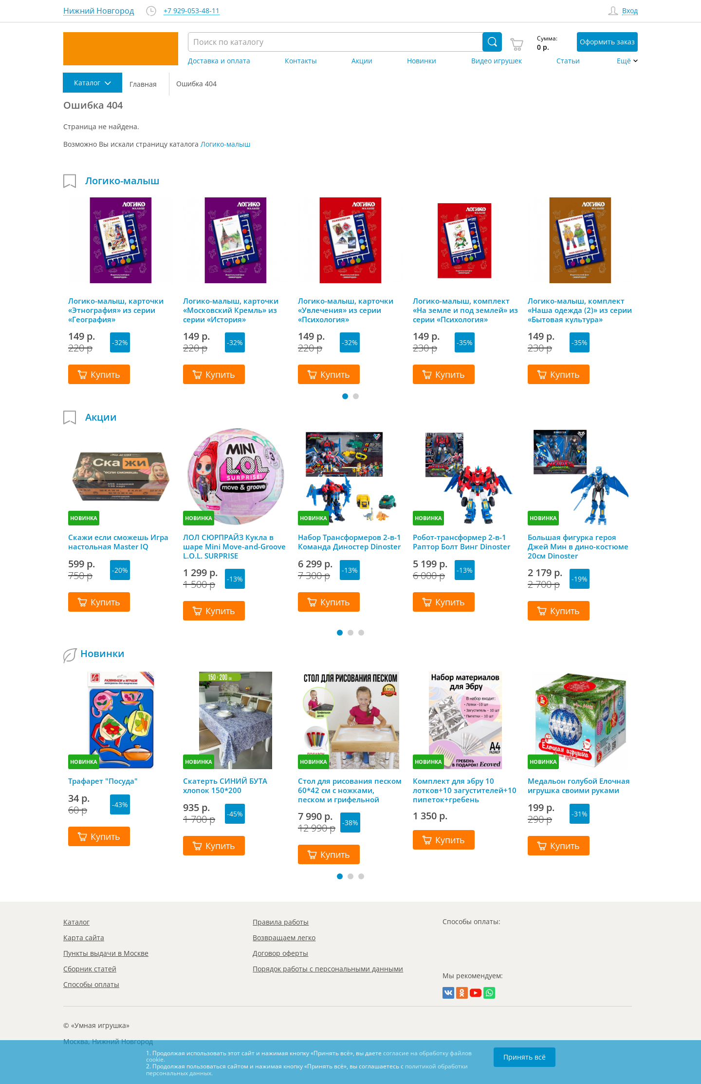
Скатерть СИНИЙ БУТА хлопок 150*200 (225, 785)
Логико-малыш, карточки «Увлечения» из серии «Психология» (345, 310)
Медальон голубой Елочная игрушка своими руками (579, 785)
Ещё (624, 61)
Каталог (76, 922)
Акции (361, 61)
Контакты (301, 61)
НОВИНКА (83, 518)
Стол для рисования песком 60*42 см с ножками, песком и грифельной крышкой (350, 790)
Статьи (568, 61)
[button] (345, 396)
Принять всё (524, 1057)
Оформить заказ (607, 41)
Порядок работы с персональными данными (328, 968)
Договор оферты (280, 953)
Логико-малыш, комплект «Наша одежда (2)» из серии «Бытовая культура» (580, 310)
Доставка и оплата (219, 61)
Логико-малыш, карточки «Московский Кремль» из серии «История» (230, 310)
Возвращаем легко (284, 937)
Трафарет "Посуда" (103, 781)
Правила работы (281, 922)
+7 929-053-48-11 (192, 11)
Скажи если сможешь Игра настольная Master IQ (118, 542)
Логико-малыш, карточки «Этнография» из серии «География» (116, 310)
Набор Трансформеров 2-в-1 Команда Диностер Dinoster (349, 542)
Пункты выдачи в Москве (105, 953)
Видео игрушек (496, 61)
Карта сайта (83, 937)
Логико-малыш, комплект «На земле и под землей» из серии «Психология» (465, 310)
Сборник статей (89, 968)
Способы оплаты (91, 984)
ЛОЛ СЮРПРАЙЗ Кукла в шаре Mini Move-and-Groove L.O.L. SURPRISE (234, 546)
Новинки (421, 61)
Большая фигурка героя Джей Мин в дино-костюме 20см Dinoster (578, 546)
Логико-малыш (225, 144)
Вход (630, 11)
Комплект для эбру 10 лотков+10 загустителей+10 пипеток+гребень (465, 790)
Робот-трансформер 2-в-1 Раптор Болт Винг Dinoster (461, 542)
